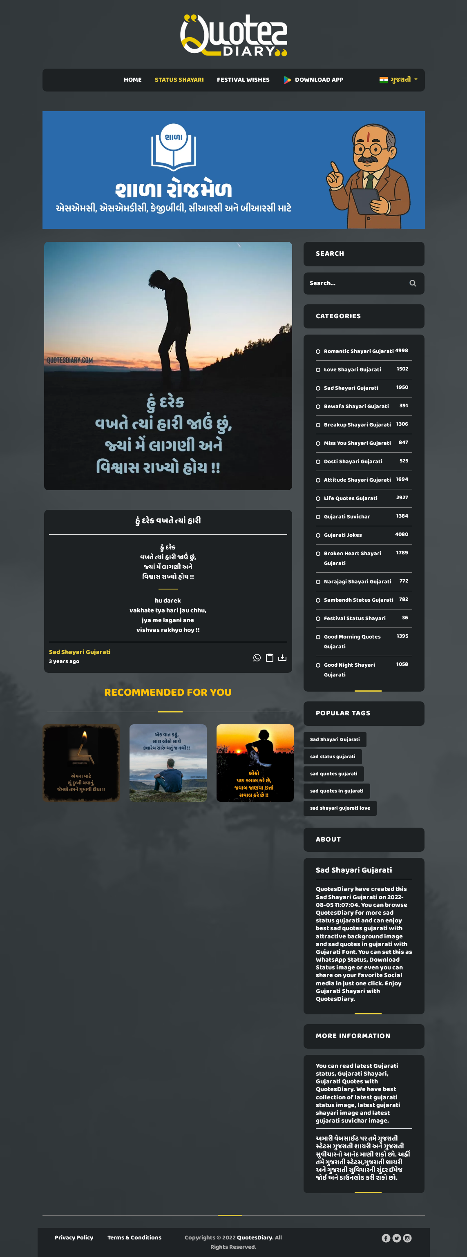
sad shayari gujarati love (340, 808)
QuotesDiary (254, 1238)
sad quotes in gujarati (337, 791)
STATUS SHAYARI (179, 80)
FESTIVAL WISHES (243, 80)
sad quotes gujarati (334, 774)
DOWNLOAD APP (313, 80)
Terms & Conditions (134, 1238)
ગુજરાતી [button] (396, 80)
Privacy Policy (74, 1238)
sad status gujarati (332, 756)
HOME (133, 80)
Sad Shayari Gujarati (80, 652)
